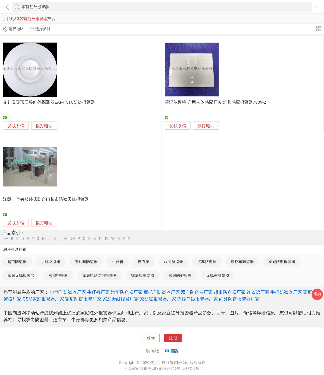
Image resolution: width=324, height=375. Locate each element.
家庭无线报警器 (20, 275)
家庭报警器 (58, 275)
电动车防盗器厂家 (68, 292)
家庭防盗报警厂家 (83, 299)
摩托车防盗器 (242, 261)
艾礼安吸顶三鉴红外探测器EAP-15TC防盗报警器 (49, 102)
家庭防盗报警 (180, 275)
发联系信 (15, 125)
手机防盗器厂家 (286, 292)
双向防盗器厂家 (197, 292)
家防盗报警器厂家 (158, 299)
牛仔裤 (118, 261)
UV (105, 239)
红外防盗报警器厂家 (239, 299)
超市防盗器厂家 (229, 292)
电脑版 (172, 351)
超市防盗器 (17, 261)
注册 (173, 338)
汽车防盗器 (207, 261)
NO (72, 239)
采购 (317, 294)
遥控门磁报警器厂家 (197, 299)
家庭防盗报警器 (281, 261)
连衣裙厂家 (258, 292)
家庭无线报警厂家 (120, 299)
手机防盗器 (50, 261)
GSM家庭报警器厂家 (43, 299)
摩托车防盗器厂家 (162, 292)
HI (44, 239)
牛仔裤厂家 (98, 292)
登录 (150, 338)
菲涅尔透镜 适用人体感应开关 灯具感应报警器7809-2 (215, 102)
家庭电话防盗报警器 (99, 275)
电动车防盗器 (86, 261)
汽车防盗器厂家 (127, 292)
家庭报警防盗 (142, 275)
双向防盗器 (173, 261)
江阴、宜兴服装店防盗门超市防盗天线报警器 (46, 199)
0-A (5, 239)
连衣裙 (143, 261)
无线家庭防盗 (217, 275)
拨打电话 (44, 125)
